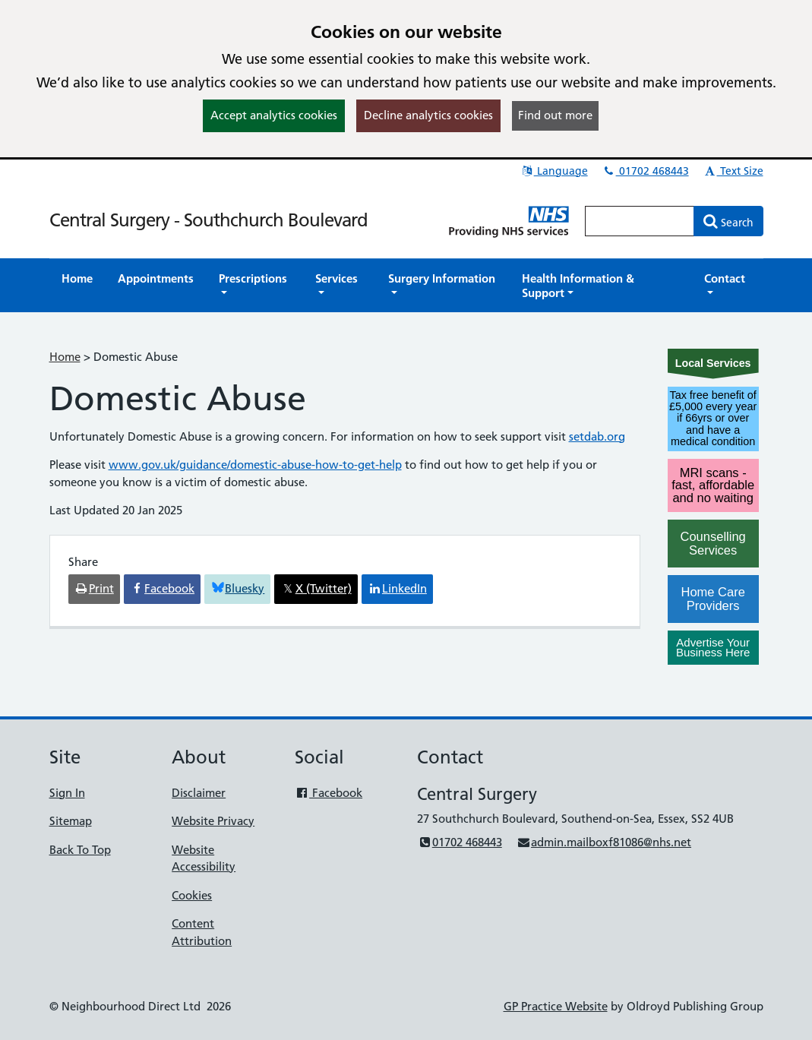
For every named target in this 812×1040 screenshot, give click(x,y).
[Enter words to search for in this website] (639, 221)
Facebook (328, 793)
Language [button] (554, 171)
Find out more (555, 115)
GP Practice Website (556, 1006)
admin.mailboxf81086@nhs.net (604, 842)
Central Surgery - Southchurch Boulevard (208, 220)
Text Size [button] (733, 171)
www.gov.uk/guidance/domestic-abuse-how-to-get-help (255, 464)
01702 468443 (645, 171)
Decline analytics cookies (428, 115)
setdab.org (597, 436)
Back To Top (80, 849)
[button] (255, 285)
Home (65, 356)
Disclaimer (199, 793)
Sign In (67, 793)
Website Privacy (213, 821)
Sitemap (70, 821)
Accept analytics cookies (273, 115)
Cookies (192, 895)
